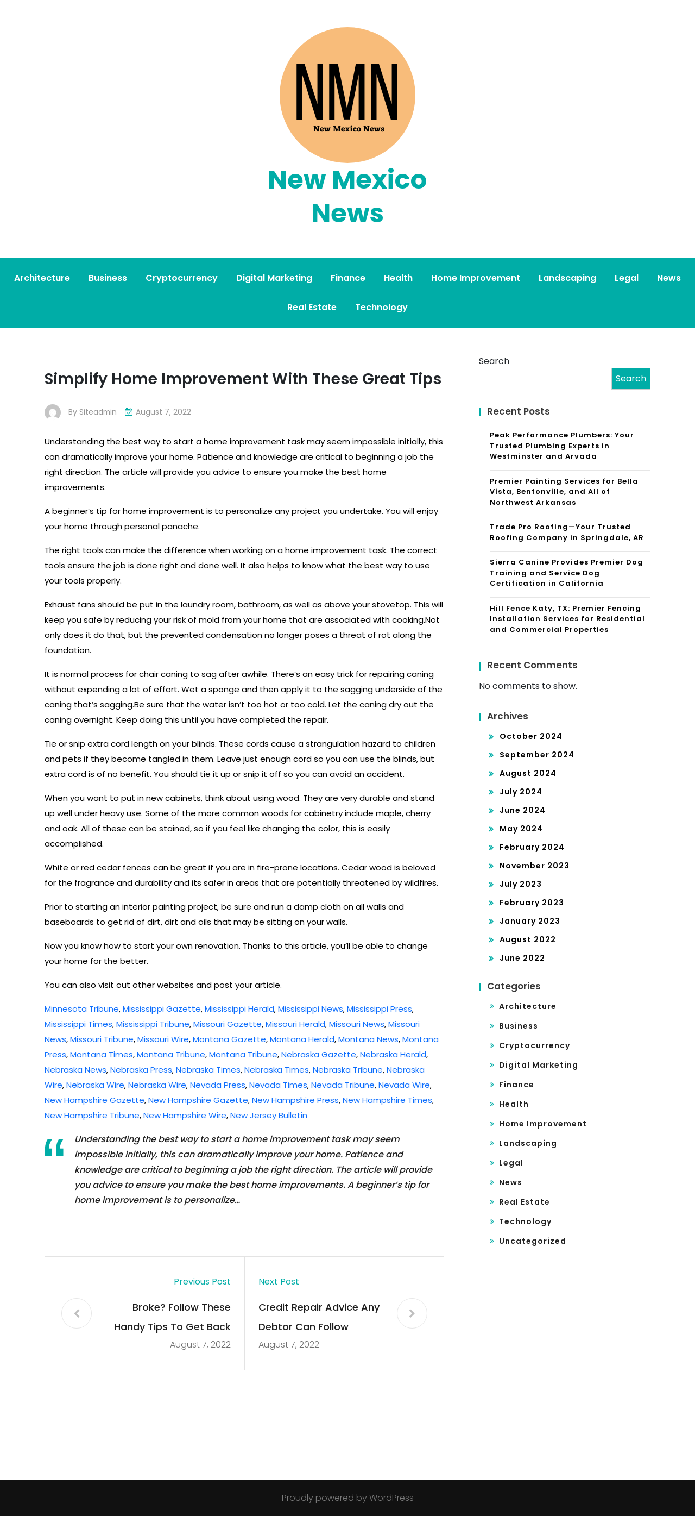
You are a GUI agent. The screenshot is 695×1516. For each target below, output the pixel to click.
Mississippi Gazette (162, 1008)
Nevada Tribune (343, 1085)
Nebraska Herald (393, 1054)
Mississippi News (310, 1008)
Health (398, 278)
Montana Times (101, 1054)
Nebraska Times (208, 1069)
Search (494, 361)
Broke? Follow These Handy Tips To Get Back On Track (172, 1318)
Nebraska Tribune (348, 1069)
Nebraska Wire (95, 1085)
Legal (627, 278)
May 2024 (521, 828)
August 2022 (528, 939)
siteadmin (98, 411)
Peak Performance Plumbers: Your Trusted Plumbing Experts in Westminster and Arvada (562, 445)
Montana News (368, 1039)
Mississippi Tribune (152, 1024)
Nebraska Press (141, 1069)
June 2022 (522, 958)
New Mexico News (347, 196)
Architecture (42, 278)
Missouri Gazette (227, 1024)
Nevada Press (217, 1085)
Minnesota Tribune (82, 1008)
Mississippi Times (78, 1024)
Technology (381, 307)
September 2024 (537, 754)
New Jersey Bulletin (268, 1115)
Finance (348, 278)
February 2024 (532, 847)
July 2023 (521, 884)
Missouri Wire (163, 1039)
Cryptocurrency (182, 278)
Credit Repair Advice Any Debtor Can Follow (319, 1316)
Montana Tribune (171, 1054)
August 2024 (528, 773)
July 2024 (521, 791)
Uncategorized (532, 1241)
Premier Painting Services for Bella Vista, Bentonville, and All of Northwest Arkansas (564, 492)
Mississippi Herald (239, 1008)
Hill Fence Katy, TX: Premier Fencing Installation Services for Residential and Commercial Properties (567, 619)
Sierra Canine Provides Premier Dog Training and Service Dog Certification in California (566, 572)
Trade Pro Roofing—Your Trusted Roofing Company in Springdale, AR (567, 532)
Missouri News (356, 1024)
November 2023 (535, 865)
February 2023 (532, 902)
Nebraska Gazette (318, 1054)
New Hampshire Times (387, 1100)
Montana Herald (302, 1039)
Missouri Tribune (102, 1039)
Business (108, 278)
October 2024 (531, 736)
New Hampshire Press (295, 1100)
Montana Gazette (229, 1039)
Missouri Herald (295, 1024)
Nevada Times (278, 1085)
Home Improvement (475, 278)
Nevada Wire (404, 1085)
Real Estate (312, 307)
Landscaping (567, 278)
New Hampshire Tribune (92, 1115)
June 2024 (523, 810)
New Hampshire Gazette (94, 1100)
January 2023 (530, 921)
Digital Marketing (274, 278)
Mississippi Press (379, 1008)
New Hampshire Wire (184, 1115)
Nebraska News (75, 1069)
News (669, 278)
